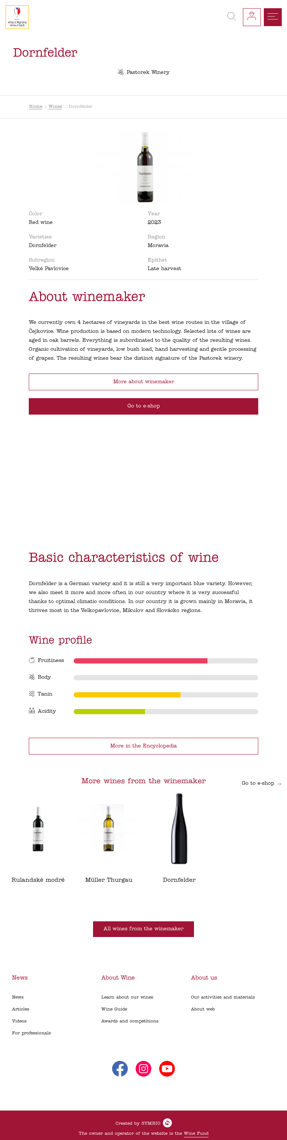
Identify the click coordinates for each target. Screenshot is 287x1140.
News (18, 997)
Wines (55, 106)
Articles (20, 1009)
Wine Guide (114, 1009)
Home (35, 106)
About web (203, 1009)
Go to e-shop (262, 783)
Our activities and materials (223, 997)
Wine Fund (196, 1133)
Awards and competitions (129, 1021)
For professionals (31, 1033)
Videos (19, 1021)
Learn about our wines (127, 997)
